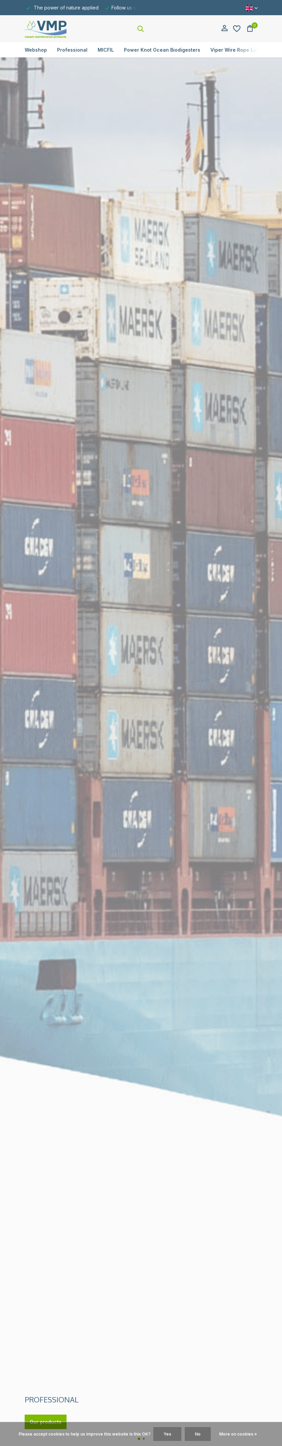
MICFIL (106, 50)
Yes (167, 1434)
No (198, 1434)
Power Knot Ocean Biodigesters (162, 50)
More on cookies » (238, 1434)
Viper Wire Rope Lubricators (244, 50)
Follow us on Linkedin (135, 7)
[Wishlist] (236, 28)
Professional (72, 50)
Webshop (36, 50)
